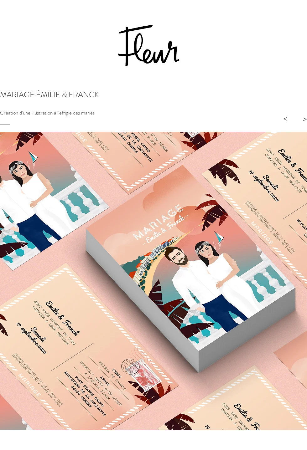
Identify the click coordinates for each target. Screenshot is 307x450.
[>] (285, 119)
